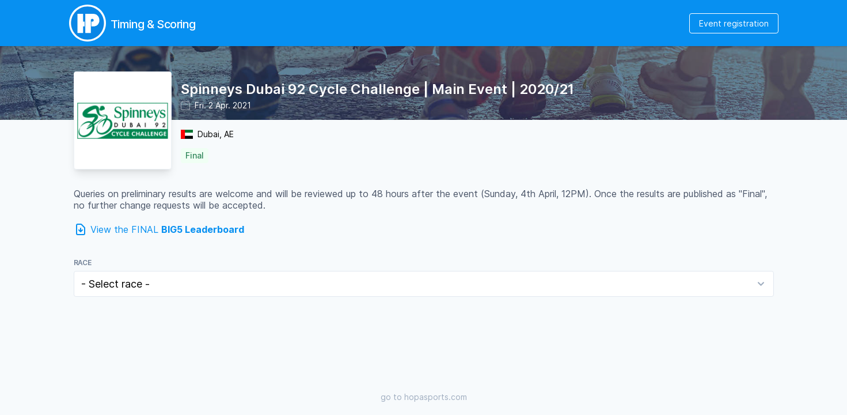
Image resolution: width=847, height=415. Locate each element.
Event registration (734, 23)
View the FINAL (167, 229)
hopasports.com (435, 397)
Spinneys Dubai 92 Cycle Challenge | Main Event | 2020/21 (377, 89)
